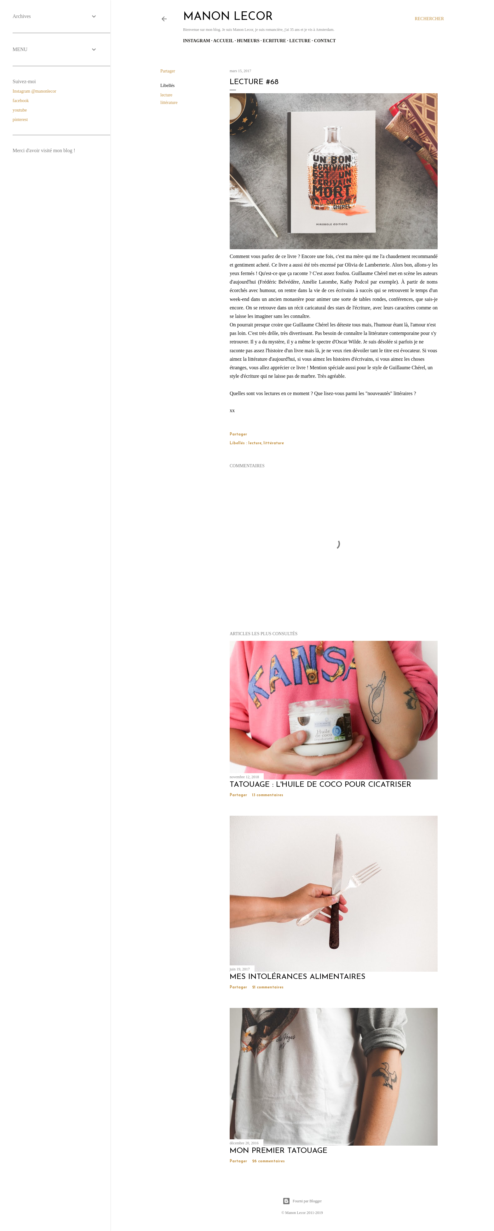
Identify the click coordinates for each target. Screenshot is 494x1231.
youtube (20, 110)
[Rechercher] (429, 18)
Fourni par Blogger (302, 1201)
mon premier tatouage (278, 1151)
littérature (168, 102)
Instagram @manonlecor (34, 91)
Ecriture (274, 40)
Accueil (223, 40)
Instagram (196, 40)
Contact (325, 40)
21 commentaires (268, 987)
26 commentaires (268, 1161)
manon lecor (228, 17)
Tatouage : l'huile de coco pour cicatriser (320, 785)
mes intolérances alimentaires (297, 977)
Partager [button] (167, 71)
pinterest (20, 119)
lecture (166, 95)
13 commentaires (267, 795)
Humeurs (248, 40)
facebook (21, 100)
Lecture (300, 40)
